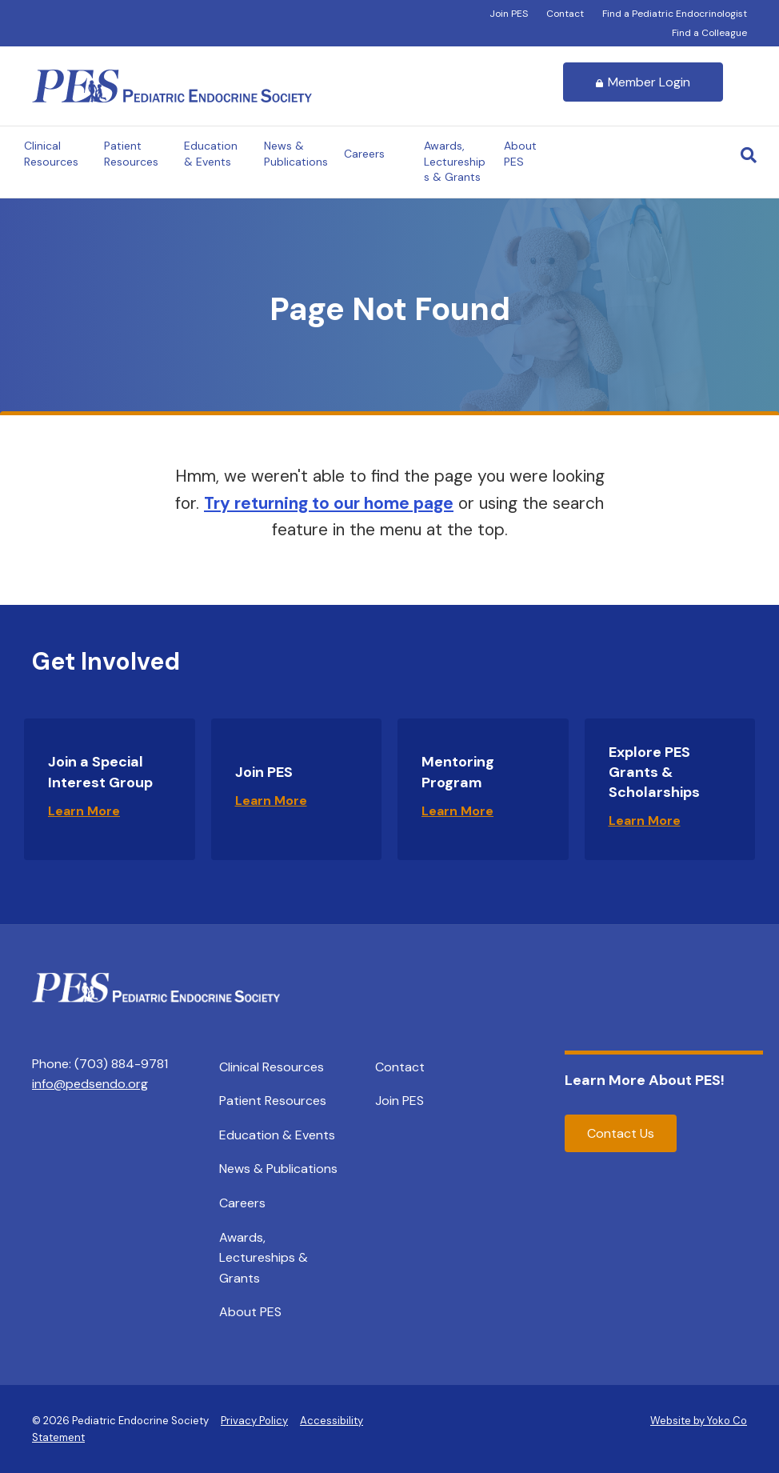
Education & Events (211, 153)
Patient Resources (131, 153)
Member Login (643, 82)
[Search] (748, 155)
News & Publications (296, 153)
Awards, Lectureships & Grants (454, 161)
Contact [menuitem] (400, 1067)
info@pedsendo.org (90, 1083)
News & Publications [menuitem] (278, 1168)
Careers (364, 153)
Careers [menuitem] (242, 1203)
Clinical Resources (51, 153)
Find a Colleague (709, 32)
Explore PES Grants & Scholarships (654, 772)
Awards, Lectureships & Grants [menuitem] (263, 1258)
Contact (565, 13)
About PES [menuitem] (250, 1311)
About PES (520, 153)
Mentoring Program (457, 771)
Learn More (84, 811)
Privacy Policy (254, 1420)
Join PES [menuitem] (399, 1100)
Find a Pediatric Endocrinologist (674, 13)
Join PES (508, 13)
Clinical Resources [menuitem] (271, 1067)
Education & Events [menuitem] (277, 1135)
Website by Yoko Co (698, 1420)
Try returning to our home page (328, 503)
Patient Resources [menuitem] (272, 1100)
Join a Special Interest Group (100, 771)
